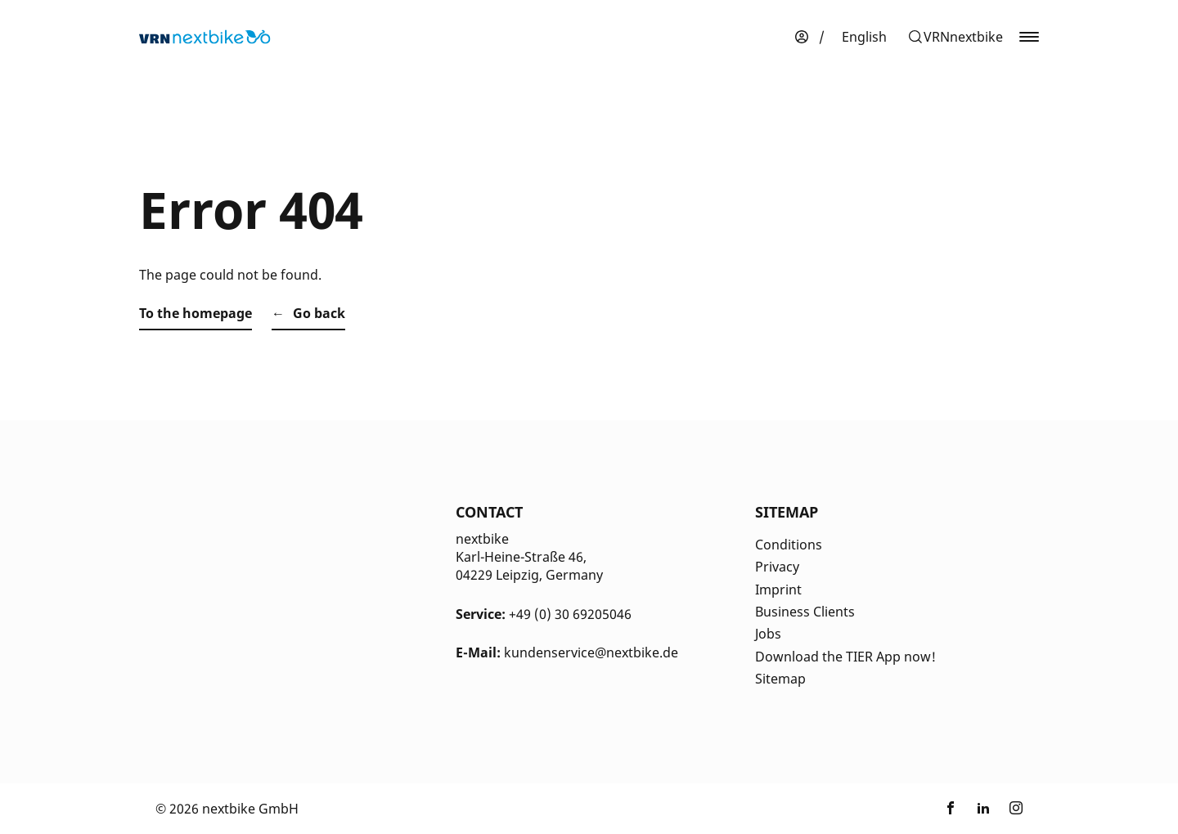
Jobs (768, 634)
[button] (955, 37)
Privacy (777, 567)
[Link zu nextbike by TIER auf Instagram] (1016, 809)
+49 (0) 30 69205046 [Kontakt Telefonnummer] (570, 614)
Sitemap (780, 679)
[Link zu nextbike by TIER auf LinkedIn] (983, 809)
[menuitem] (864, 37)
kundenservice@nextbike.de (591, 652)
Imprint (778, 590)
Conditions (788, 545)
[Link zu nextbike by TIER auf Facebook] (950, 809)
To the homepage (195, 313)
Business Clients (805, 612)
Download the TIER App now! (845, 657)
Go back (319, 313)
